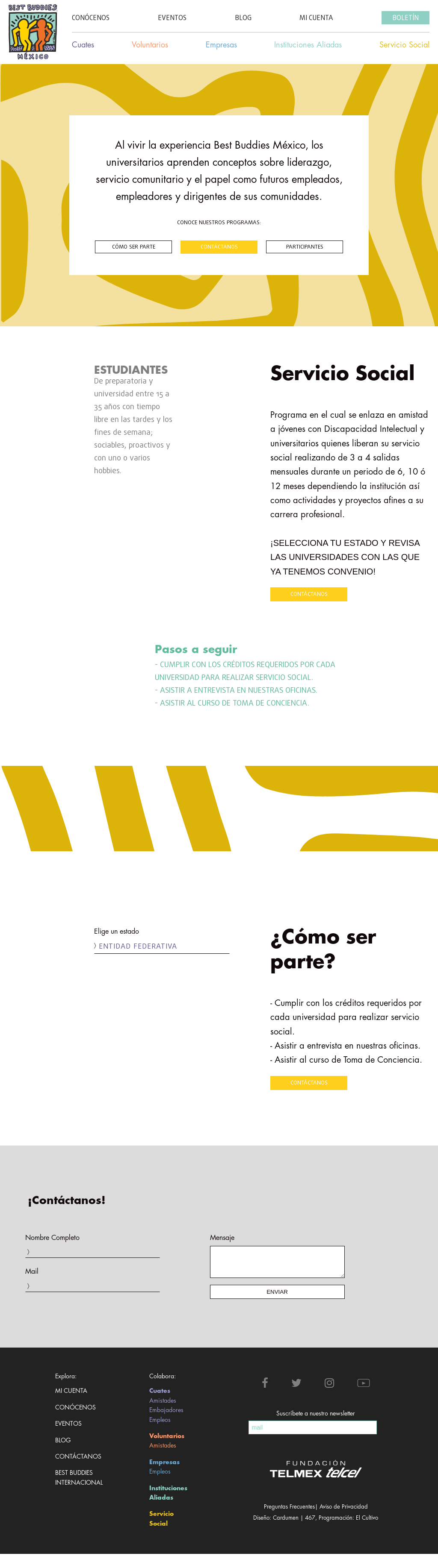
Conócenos (75, 1412)
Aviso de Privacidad (344, 1512)
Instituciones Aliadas (168, 1498)
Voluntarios (166, 1441)
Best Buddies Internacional (75, 1482)
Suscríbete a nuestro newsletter (315, 1418)
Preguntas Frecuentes (289, 1512)
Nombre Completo (52, 1237)
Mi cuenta (71, 1396)
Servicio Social (161, 1523)
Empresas (164, 1467)
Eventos (68, 1429)
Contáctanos (75, 1462)
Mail (31, 1271)
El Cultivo (367, 1523)
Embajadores (166, 1415)
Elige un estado (116, 931)
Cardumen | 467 (294, 1523)
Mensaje (222, 1237)
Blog (63, 1445)
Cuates (159, 1396)
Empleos (160, 1425)
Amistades (162, 1406)
